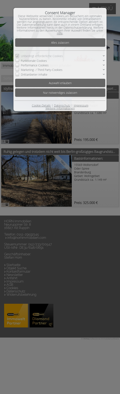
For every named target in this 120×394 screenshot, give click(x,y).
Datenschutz (62, 105)
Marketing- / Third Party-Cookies (41, 70)
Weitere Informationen (60, 108)
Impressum (81, 105)
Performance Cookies (35, 65)
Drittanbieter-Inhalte (34, 74)
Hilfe (60, 33)
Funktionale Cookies (34, 61)
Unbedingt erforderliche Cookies (42, 56)
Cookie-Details (41, 105)
